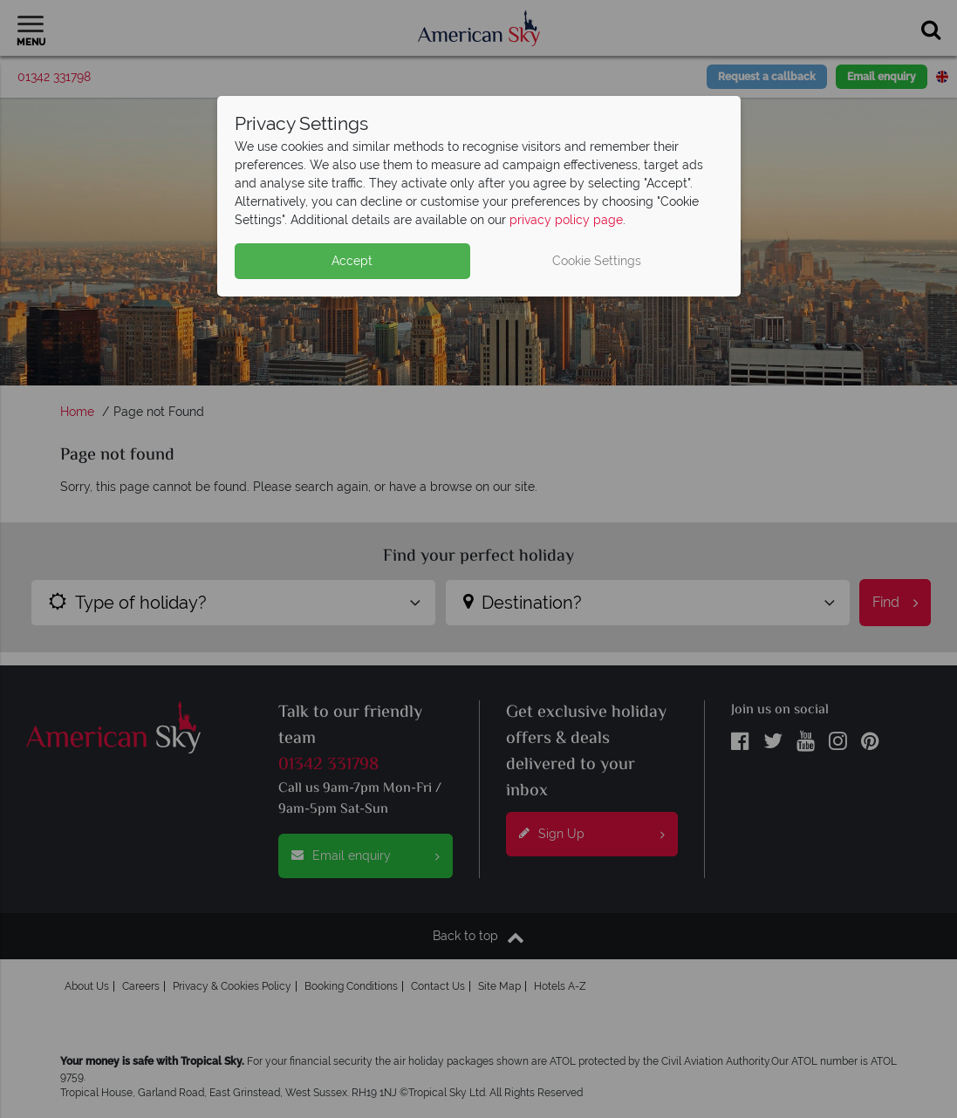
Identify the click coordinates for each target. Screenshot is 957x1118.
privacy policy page (566, 220)
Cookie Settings (596, 261)
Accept (352, 261)
